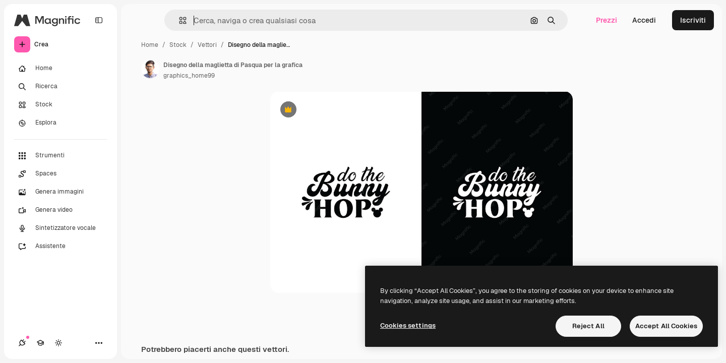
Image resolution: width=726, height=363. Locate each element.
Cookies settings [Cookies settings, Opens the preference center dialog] (408, 325)
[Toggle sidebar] (99, 20)
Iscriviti (693, 20)
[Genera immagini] (60, 192)
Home (149, 45)
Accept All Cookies (666, 326)
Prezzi (606, 20)
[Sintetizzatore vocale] (60, 228)
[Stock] (60, 105)
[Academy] (40, 343)
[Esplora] (60, 123)
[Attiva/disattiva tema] (58, 343)
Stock (178, 45)
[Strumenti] (60, 156)
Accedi (644, 20)
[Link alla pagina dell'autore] (150, 69)
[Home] (60, 68)
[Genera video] (60, 210)
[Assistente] (60, 246)
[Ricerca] (60, 87)
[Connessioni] (22, 343)
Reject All (588, 326)
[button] (179, 20)
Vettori (207, 45)
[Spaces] (60, 174)
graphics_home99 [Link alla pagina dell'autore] (189, 76)
